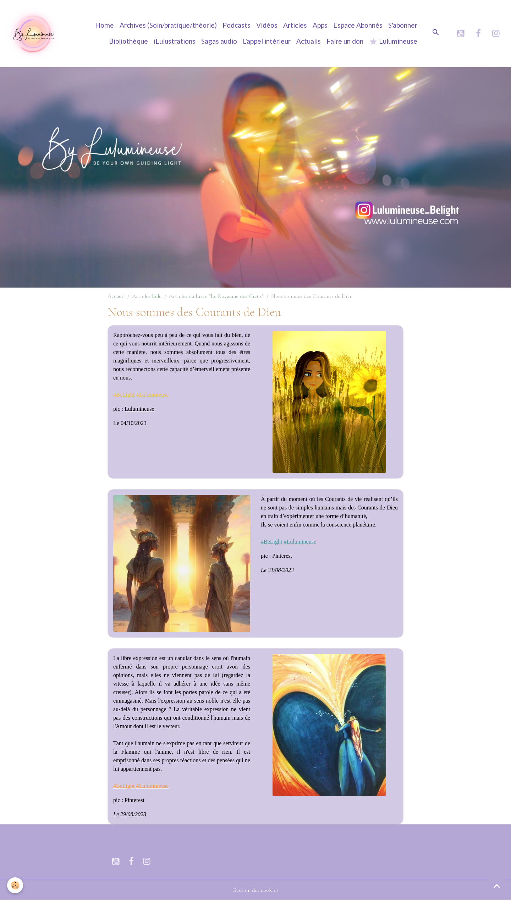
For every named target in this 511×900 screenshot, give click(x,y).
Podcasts (236, 25)
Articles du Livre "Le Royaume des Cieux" (216, 296)
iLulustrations (175, 41)
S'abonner (402, 25)
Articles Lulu (146, 296)
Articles (295, 25)
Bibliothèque (128, 41)
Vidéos (267, 25)
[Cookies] (15, 885)
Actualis (308, 41)
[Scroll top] (497, 886)
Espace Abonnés (358, 25)
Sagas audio (219, 41)
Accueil (116, 296)
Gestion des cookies (255, 890)
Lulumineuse (393, 41)
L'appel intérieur (267, 41)
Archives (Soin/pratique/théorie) (168, 25)
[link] (123, 395)
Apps (320, 25)
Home (104, 25)
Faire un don (344, 41)
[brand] (33, 33)
